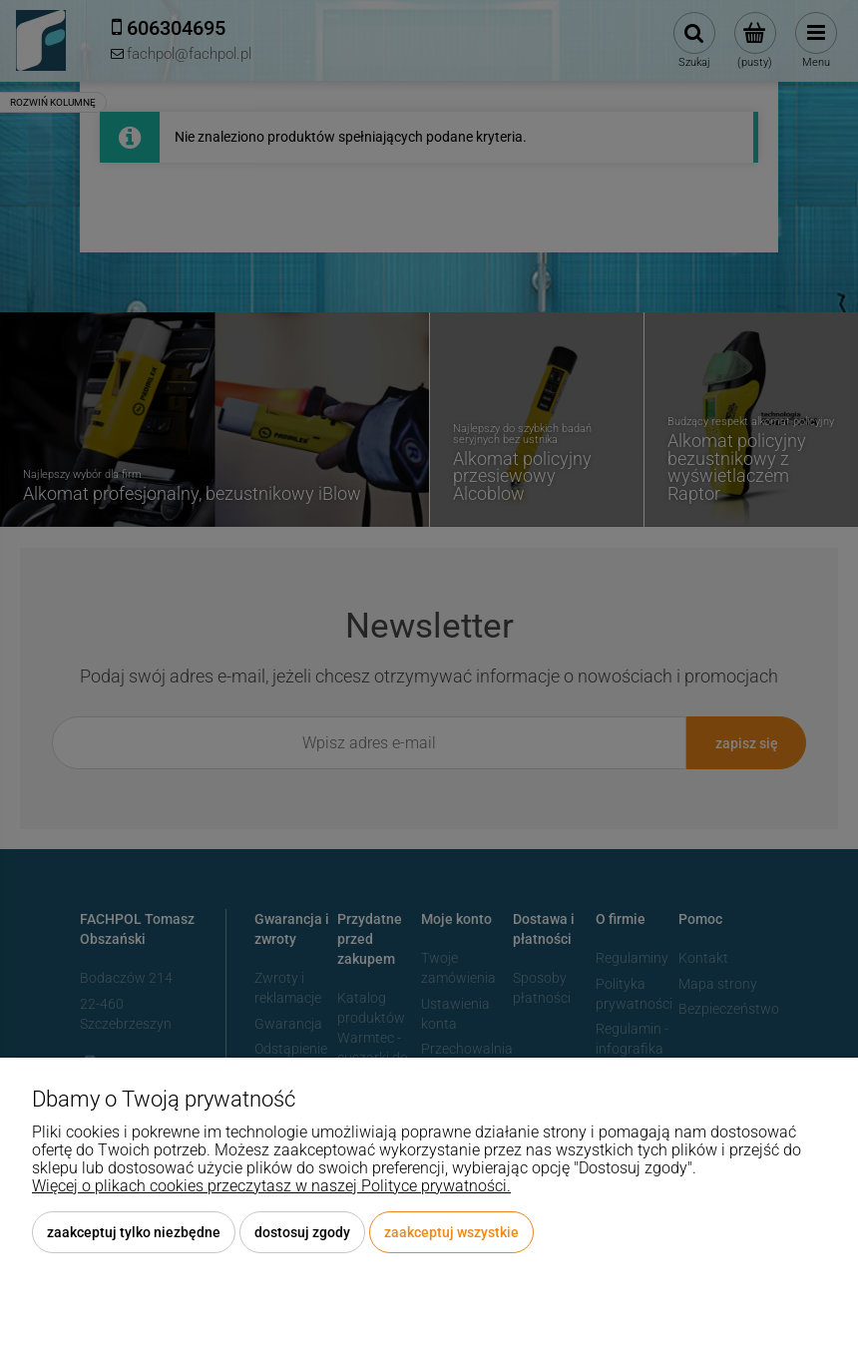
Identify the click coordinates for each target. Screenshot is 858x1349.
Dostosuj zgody (302, 1232)
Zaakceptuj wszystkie (451, 1232)
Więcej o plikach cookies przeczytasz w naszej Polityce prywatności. (271, 1185)
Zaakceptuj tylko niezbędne (133, 1232)
